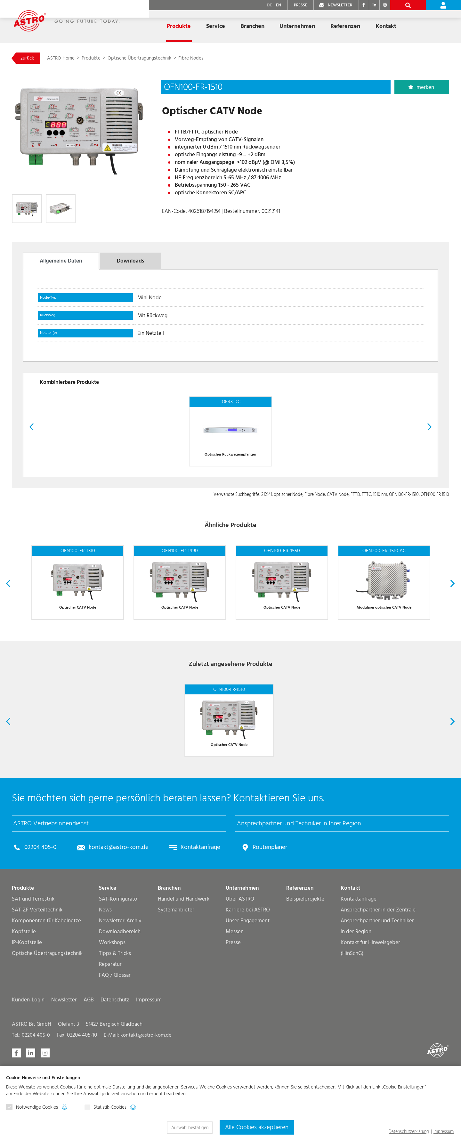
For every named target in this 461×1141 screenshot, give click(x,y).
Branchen (169, 952)
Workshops (112, 1006)
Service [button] (215, 26)
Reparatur (110, 1028)
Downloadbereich (120, 995)
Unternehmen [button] (297, 26)
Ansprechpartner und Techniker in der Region (377, 990)
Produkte (104, 59)
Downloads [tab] (130, 265)
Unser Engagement (248, 984)
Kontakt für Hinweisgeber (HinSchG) (370, 1012)
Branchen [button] (252, 26)
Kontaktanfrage (210, 911)
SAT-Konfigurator (119, 963)
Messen (235, 995)
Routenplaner (284, 911)
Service (107, 952)
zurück (30, 59)
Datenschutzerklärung (409, 1131)
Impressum (149, 1063)
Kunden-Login (28, 1063)
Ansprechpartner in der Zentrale (378, 973)
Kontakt (350, 952)
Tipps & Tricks (115, 1017)
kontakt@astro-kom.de (124, 911)
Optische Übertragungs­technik (156, 59)
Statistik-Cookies (105, 1108)
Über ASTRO (240, 963)
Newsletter (64, 1063)
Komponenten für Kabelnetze (46, 984)
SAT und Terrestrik (33, 963)
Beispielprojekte (305, 963)
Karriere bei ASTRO (248, 973)
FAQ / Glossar (115, 1039)
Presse (233, 1006)
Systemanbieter (176, 973)
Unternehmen (242, 952)
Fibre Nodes (213, 59)
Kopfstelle (24, 995)
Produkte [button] (179, 26)
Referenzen (345, 26)
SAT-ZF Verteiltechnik (37, 973)
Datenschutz (115, 1063)
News (105, 973)
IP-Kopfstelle (27, 1006)
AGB (89, 1063)
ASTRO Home (71, 59)
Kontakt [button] (386, 26)
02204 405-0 (42, 911)
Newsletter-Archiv (120, 984)
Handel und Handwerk (183, 963)
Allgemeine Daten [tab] (61, 265)
